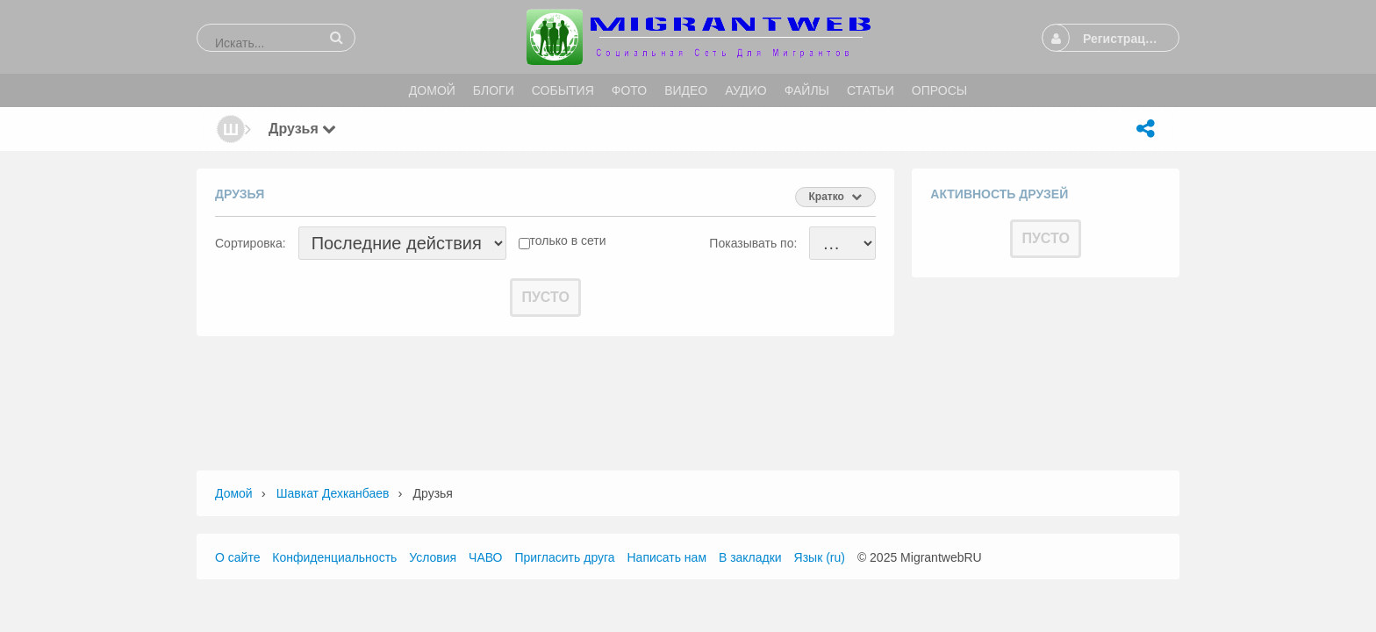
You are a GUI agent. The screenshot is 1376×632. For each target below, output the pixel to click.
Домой (234, 493)
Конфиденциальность (334, 557)
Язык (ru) (819, 557)
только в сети (568, 240)
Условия (432, 557)
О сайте (237, 557)
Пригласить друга (564, 557)
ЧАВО (485, 557)
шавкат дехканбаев (333, 493)
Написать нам (667, 557)
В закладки (750, 557)
